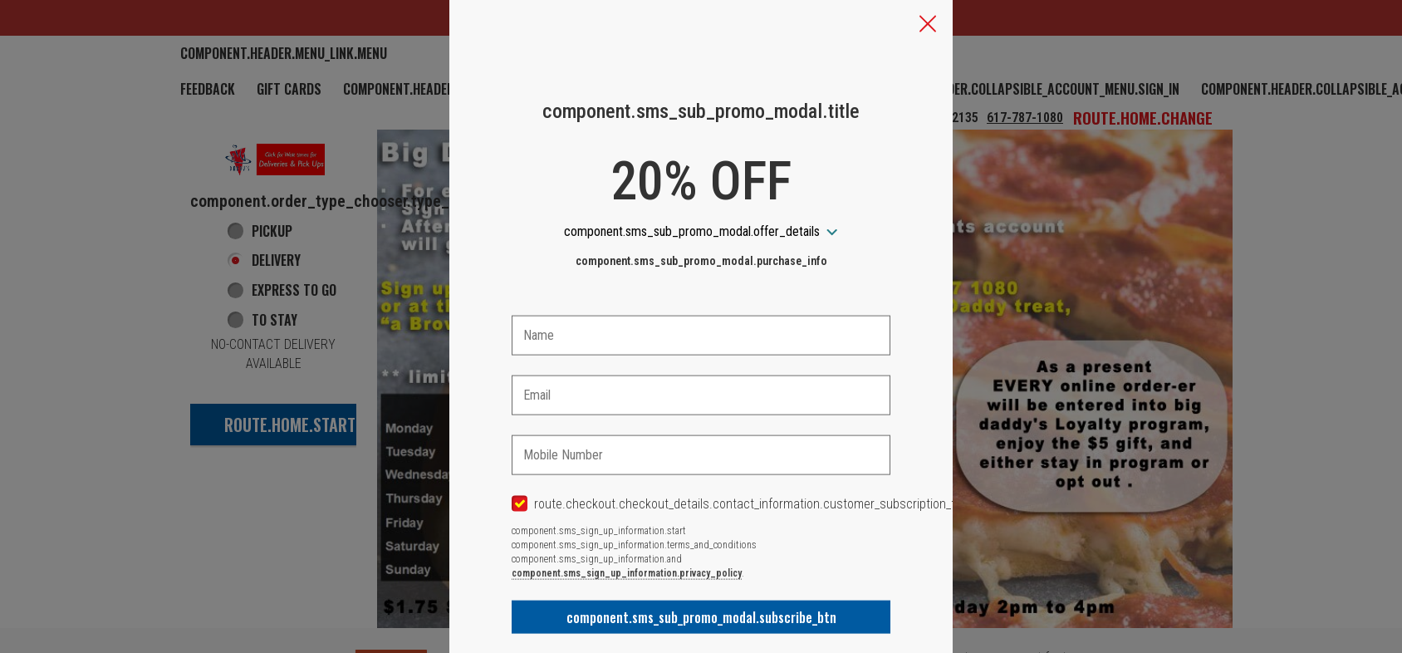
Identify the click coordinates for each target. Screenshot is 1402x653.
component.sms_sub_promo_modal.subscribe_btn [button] (701, 617)
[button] (927, 26)
